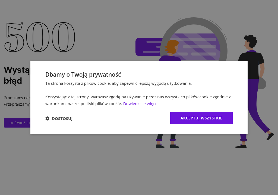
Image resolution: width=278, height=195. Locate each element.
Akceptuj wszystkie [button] (201, 118)
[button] (58, 118)
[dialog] (139, 97)
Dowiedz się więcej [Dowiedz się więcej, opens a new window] (141, 103)
